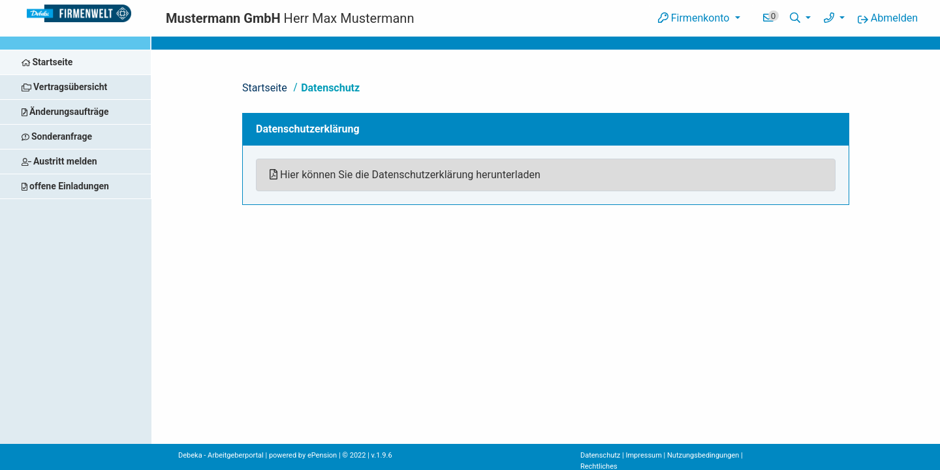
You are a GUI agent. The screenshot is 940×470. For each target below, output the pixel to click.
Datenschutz (330, 88)
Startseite (264, 88)
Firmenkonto (695, 18)
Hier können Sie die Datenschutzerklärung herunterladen (405, 174)
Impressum (643, 455)
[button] (800, 18)
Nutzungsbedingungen (703, 455)
